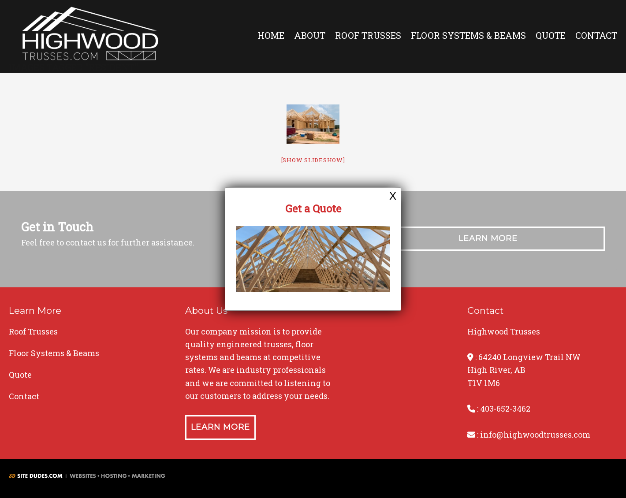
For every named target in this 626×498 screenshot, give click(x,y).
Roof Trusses (368, 35)
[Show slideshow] (313, 160)
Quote (551, 35)
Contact (596, 35)
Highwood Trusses (90, 36)
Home (270, 35)
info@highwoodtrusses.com (535, 434)
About (309, 35)
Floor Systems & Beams (468, 35)
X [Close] (392, 195)
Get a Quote (313, 208)
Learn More (488, 238)
